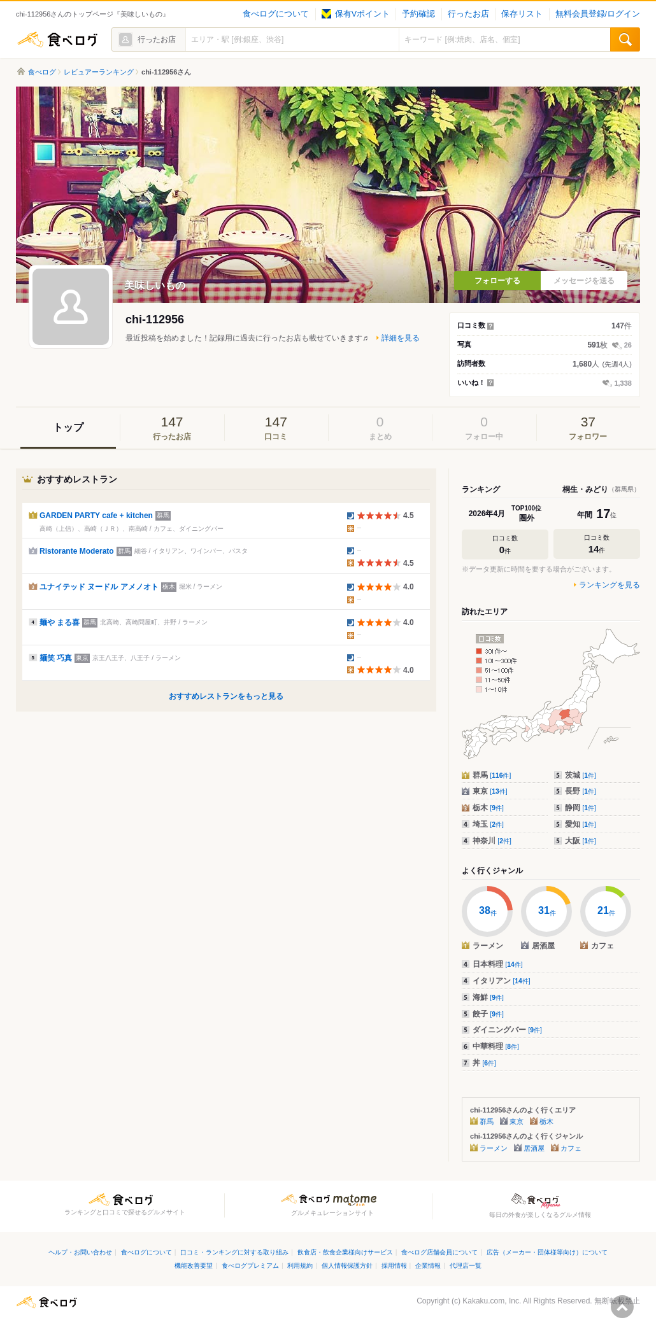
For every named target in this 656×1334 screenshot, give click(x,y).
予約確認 (418, 14)
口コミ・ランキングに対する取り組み (234, 1252)
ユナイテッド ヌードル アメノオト (99, 586)
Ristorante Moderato (76, 551)
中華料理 (496, 1046)
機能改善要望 (194, 1265)
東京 (490, 791)
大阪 (580, 840)
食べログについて (276, 14)
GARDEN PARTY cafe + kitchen (96, 515)
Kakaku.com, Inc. (491, 1300)
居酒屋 (534, 1148)
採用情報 (394, 1265)
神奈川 (492, 840)
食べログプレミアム (250, 1265)
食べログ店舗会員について (439, 1252)
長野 (580, 791)
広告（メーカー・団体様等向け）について (547, 1252)
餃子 (488, 1013)
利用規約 (300, 1265)
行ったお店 (468, 14)
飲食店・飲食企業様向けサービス (345, 1252)
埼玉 (488, 824)
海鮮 (488, 997)
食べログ (57, 39)
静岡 (580, 807)
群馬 (492, 775)
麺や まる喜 (59, 622)
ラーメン (494, 1148)
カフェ (570, 1148)
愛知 (580, 824)
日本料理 (498, 964)
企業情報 (428, 1265)
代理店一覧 (465, 1265)
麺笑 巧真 (55, 658)
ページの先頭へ (622, 1306)
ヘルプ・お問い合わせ (80, 1252)
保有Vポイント (356, 14)
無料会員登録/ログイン (597, 14)
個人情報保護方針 (347, 1265)
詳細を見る (400, 338)
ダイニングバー (507, 1029)
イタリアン (502, 980)
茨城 (580, 775)
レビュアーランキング (99, 72)
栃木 (488, 807)
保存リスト (522, 14)
